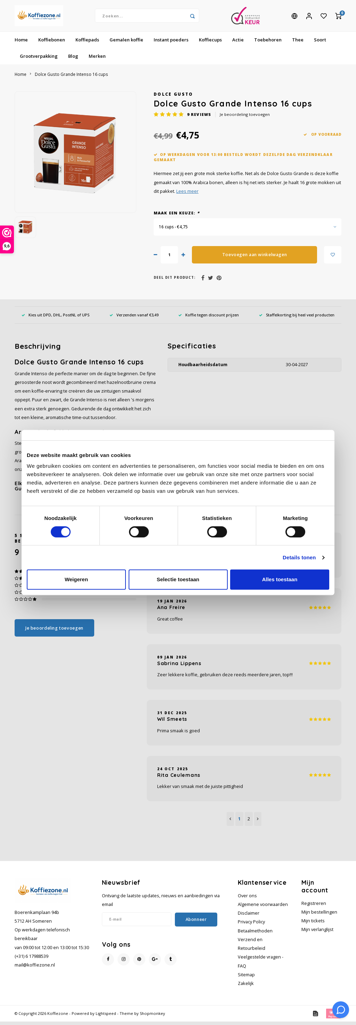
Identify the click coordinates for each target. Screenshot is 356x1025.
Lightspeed (106, 1016)
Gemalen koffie (126, 43)
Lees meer (187, 195)
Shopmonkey (152, 1016)
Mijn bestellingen (319, 915)
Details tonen (299, 557)
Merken (97, 59)
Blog (73, 59)
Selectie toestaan (178, 579)
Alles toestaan (280, 579)
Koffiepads (87, 43)
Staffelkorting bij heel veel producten (296, 318)
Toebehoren (268, 43)
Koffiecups (210, 43)
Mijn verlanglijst (317, 933)
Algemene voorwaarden (263, 908)
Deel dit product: (174, 281)
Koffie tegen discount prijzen (208, 318)
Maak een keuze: (177, 216)
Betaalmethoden (255, 934)
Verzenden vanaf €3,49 (134, 318)
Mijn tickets (313, 924)
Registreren (313, 907)
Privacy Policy (251, 925)
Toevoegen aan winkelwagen (254, 258)
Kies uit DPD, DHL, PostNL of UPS (55, 318)
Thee (298, 43)
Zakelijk (246, 987)
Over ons (247, 899)
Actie (238, 43)
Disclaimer (248, 917)
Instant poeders (171, 43)
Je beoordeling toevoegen (245, 117)
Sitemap (246, 978)
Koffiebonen (51, 43)
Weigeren (76, 579)
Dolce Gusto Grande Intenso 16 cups (71, 77)
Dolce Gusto (173, 97)
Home (21, 43)
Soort (320, 43)
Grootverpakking (39, 59)
